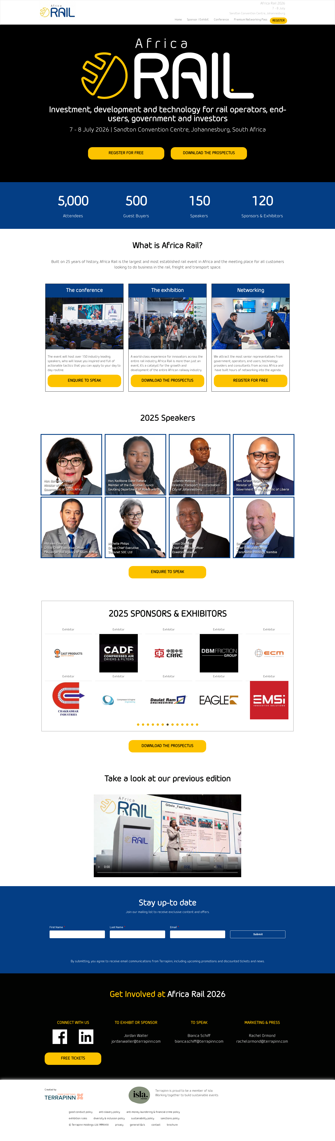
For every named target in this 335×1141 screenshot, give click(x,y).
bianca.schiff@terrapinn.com (199, 1041)
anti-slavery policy (109, 1112)
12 (192, 724)
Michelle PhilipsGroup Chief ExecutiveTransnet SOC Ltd (123, 548)
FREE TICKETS (73, 1058)
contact (155, 1125)
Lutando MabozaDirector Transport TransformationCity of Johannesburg (196, 485)
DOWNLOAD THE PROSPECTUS (209, 153)
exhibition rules (78, 1118)
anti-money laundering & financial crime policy (153, 1112)
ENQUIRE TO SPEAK (84, 380)
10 (182, 724)
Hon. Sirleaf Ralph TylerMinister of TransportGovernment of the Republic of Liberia (262, 485)
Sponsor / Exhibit (198, 19)
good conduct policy (81, 1112)
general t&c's (137, 1125)
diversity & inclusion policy (109, 1118)
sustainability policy (142, 1118)
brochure (172, 1125)
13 (197, 724)
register (278, 20)
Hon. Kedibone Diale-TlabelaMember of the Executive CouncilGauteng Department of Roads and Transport (139, 485)
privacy (119, 1125)
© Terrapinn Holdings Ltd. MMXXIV (89, 1125)
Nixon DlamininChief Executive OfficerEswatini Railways (187, 548)
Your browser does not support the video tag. (167, 835)
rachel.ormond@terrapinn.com (262, 1041)
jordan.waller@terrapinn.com (136, 1041)
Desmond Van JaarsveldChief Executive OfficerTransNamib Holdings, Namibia (256, 548)
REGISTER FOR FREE (126, 153)
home (178, 19)
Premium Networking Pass (250, 19)
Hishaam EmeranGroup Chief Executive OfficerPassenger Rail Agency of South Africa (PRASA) (76, 548)
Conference (221, 19)
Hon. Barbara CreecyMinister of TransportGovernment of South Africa (63, 485)
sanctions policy (170, 1118)
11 (187, 724)
